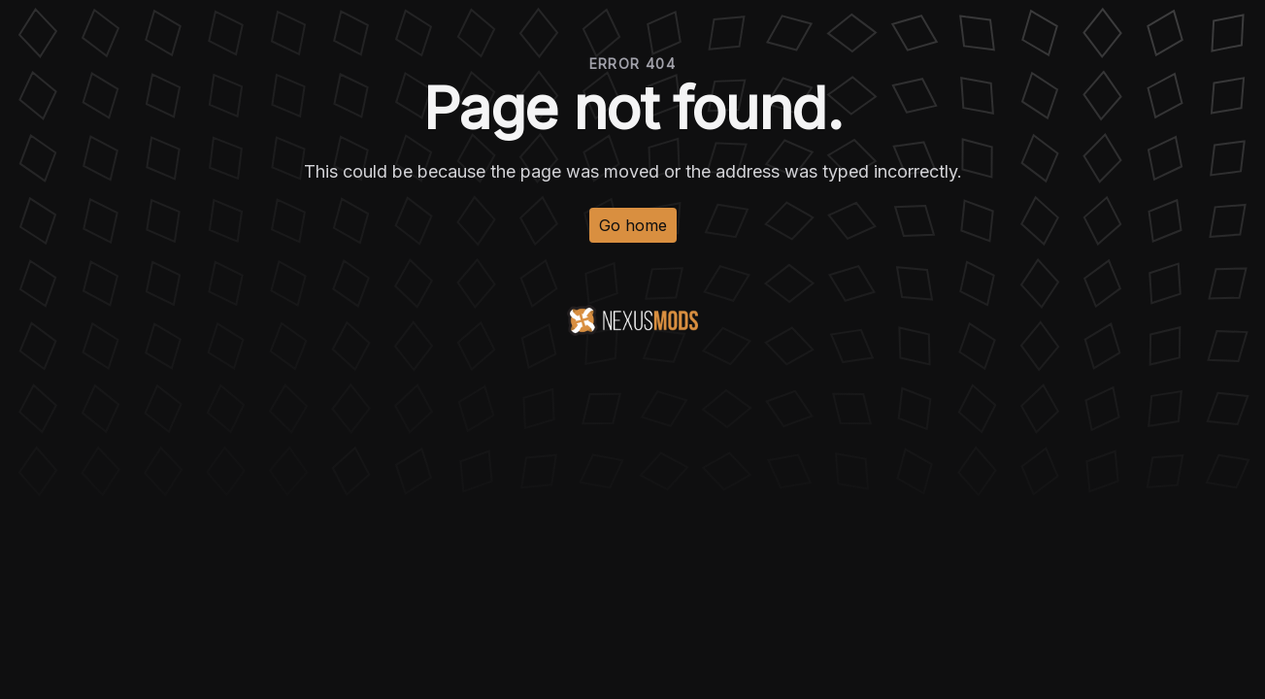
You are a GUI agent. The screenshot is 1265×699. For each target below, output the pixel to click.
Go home (633, 225)
